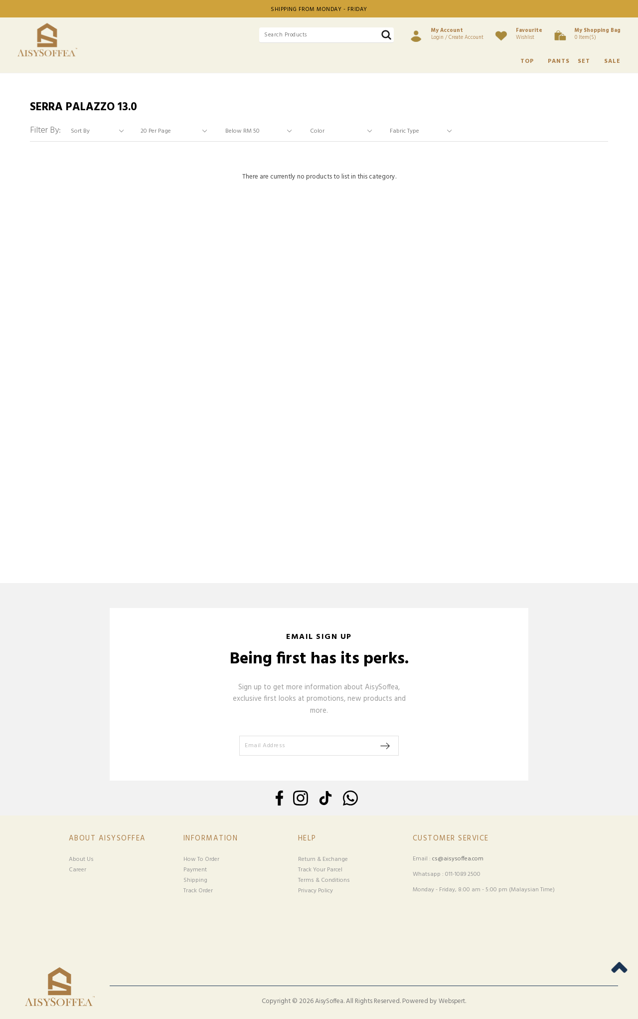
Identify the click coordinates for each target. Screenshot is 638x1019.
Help (307, 838)
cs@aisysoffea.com (457, 859)
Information (210, 838)
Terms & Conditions (324, 880)
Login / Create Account (457, 33)
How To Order (201, 859)
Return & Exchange (323, 859)
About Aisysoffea (107, 838)
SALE (612, 61)
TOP (527, 61)
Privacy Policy (315, 891)
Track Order (198, 891)
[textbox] (326, 35)
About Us (81, 859)
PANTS (559, 61)
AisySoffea (329, 1002)
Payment (195, 870)
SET (584, 61)
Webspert (452, 1002)
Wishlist (529, 33)
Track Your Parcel (320, 870)
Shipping (195, 880)
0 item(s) (598, 33)
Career (77, 870)
